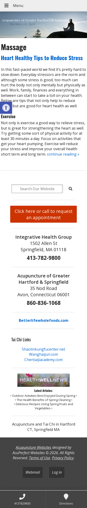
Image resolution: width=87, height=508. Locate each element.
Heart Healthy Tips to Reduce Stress (42, 57)
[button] (6, 108)
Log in (57, 472)
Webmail (33, 472)
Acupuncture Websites (33, 447)
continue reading (63, 154)
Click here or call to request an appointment (44, 214)
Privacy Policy (63, 457)
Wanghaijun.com (43, 354)
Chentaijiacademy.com (43, 359)
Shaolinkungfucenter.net (43, 349)
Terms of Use (39, 457)
